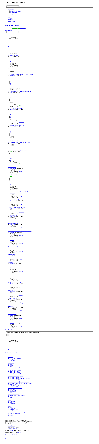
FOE (19, 28)
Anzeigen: (11, 332)
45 (10, 158)
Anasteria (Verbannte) (12, 314)
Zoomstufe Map (11, 274)
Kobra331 (21, 171)
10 (10, 97)
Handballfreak (14, 28)
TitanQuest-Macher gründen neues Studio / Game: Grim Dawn (20, 74)
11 (10, 98)
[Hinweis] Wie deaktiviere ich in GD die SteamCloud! (19, 142)
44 (10, 156)
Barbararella (12, 276)
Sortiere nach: (24, 332)
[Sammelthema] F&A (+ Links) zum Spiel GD (17, 150)
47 (10, 160)
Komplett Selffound (12, 167)
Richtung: (36, 332)
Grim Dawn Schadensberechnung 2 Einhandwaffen (18, 238)
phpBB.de (19, 432)
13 (10, 100)
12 (10, 99)
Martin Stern (12, 193)
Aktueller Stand (11, 262)
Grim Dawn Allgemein (12, 25)
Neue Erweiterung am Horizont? (14, 282)
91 (10, 82)
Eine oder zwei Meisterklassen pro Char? (16, 207)
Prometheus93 (13, 75)
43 (10, 155)
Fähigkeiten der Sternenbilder (14, 199)
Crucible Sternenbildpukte (13, 246)
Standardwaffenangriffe (12, 215)
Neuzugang (10, 306)
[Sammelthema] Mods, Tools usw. (15, 174)
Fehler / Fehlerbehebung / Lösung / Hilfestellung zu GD (19, 91)
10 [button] (8, 46)
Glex (11, 92)
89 (10, 80)
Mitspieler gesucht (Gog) (13, 290)
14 (10, 101)
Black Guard (23, 28)
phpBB (11, 430)
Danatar (11, 315)
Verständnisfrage (11, 321)
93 (10, 84)
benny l (11, 255)
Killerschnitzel (13, 168)
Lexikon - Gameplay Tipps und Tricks (15, 108)
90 (10, 81)
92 (10, 83)
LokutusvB (21, 235)
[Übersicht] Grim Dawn (13, 55)
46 (10, 159)
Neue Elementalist (11, 254)
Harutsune (21, 146)
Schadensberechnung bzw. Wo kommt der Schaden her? (19, 191)
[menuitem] (15, 11)
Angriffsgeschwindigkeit (13, 223)
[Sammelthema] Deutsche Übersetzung (16, 125)
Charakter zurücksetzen (12, 298)
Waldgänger (12, 283)
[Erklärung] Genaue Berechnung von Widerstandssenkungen (20, 231)
